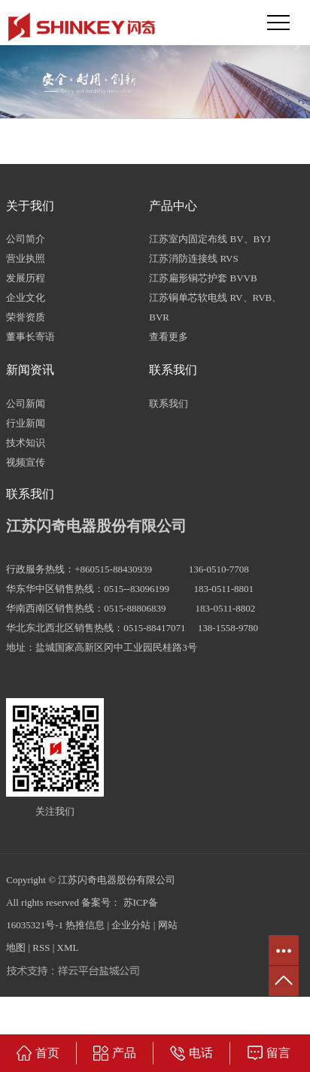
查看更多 (168, 336)
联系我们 (168, 403)
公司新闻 (25, 403)
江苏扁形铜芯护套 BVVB (203, 278)
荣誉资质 (25, 317)
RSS (41, 947)
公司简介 (25, 238)
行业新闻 (25, 423)
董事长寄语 (30, 336)
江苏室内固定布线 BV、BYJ (209, 238)
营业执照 (25, 258)
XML (68, 947)
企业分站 (130, 925)
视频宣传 (25, 462)
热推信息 (85, 925)
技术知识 (25, 442)
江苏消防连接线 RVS (194, 258)
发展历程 (25, 278)
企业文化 (25, 297)
